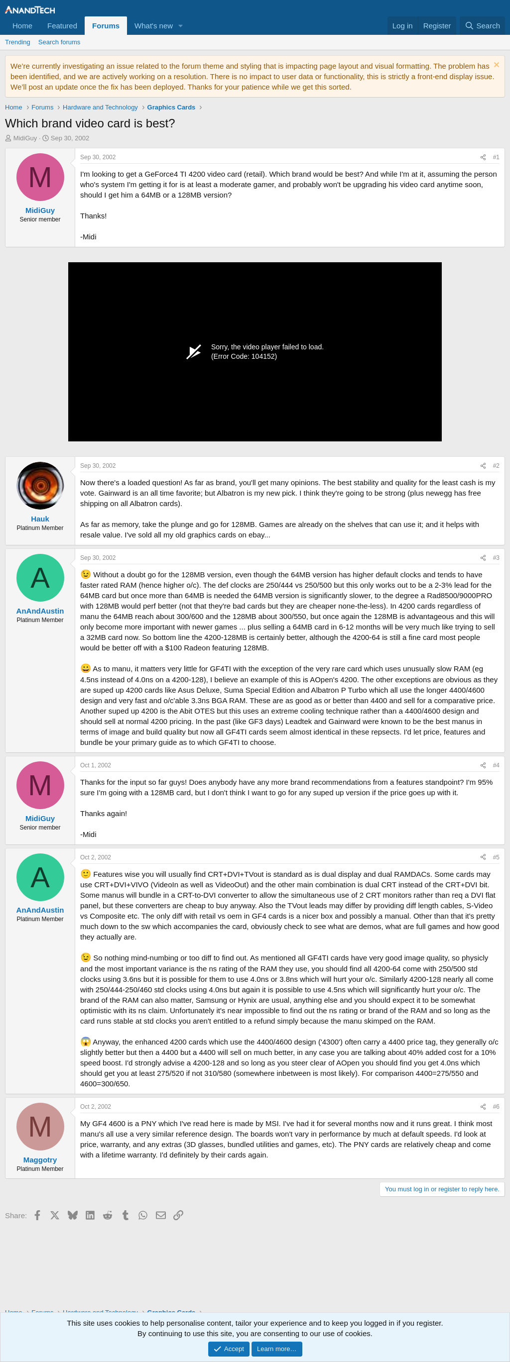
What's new (153, 25)
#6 (496, 1106)
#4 (496, 765)
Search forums (59, 42)
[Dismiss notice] (495, 66)
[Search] (482, 25)
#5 (496, 857)
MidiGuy (25, 138)
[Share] (483, 157)
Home (22, 25)
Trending (17, 42)
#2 (496, 465)
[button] (181, 25)
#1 (496, 157)
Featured (62, 25)
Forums (106, 25)
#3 (496, 557)
